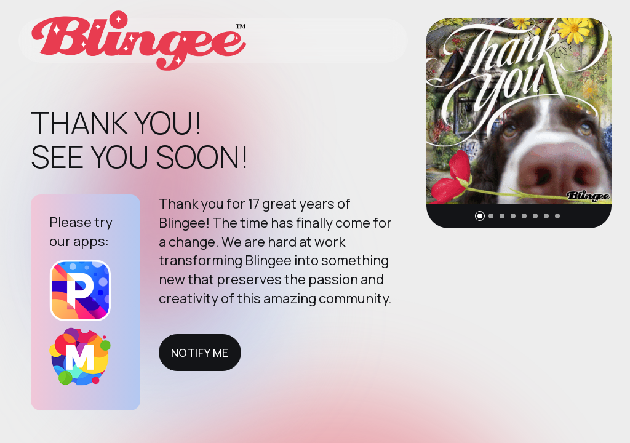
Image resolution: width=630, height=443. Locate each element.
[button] (479, 216)
